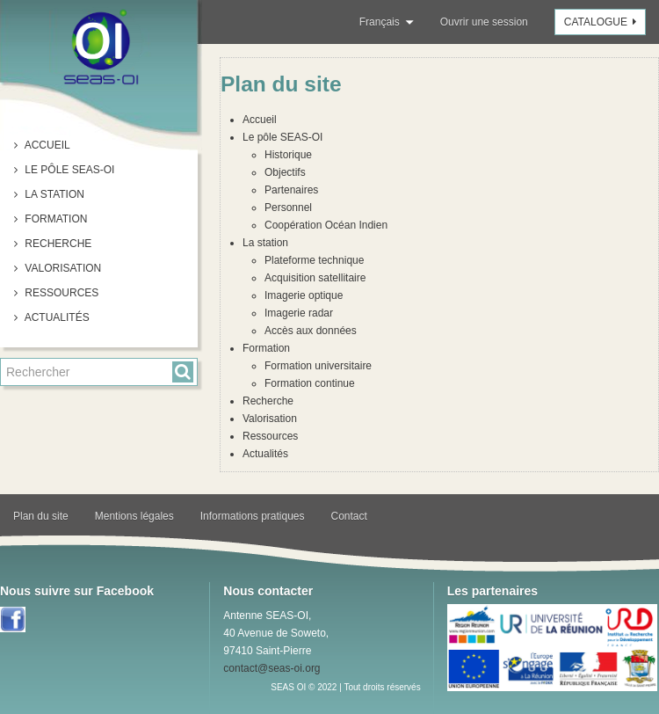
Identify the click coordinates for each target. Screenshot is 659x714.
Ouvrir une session (484, 22)
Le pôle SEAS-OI (68, 170)
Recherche (56, 243)
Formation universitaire (318, 366)
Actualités (56, 317)
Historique (288, 155)
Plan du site (41, 516)
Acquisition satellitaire (315, 278)
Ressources (60, 293)
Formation (54, 219)
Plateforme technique (314, 260)
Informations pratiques (252, 516)
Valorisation (61, 268)
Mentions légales (134, 516)
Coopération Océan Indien (325, 225)
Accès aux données (310, 330)
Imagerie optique (303, 295)
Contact (349, 516)
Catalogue (602, 22)
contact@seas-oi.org (271, 668)
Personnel (288, 207)
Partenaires (291, 190)
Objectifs (285, 172)
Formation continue (309, 383)
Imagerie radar (298, 313)
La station (53, 194)
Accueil (46, 145)
